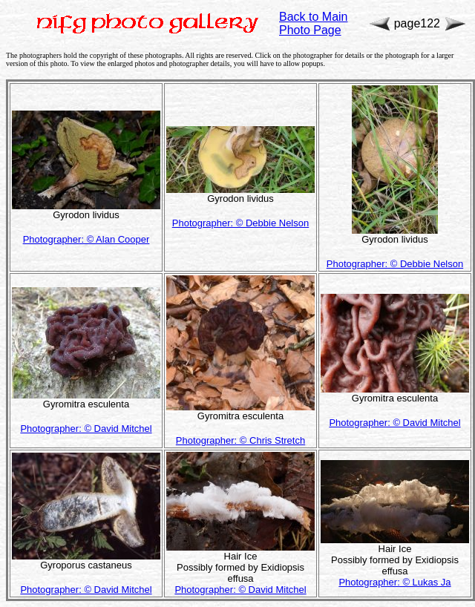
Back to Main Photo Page (313, 23)
